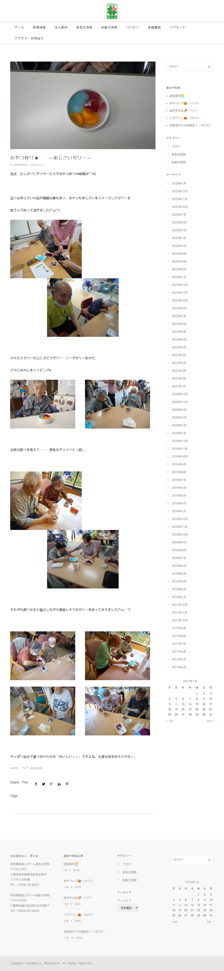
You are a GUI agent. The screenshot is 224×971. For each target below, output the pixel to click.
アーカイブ (124, 901)
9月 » (210, 721)
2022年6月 (179, 324)
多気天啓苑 (84, 27)
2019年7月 (179, 480)
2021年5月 (179, 355)
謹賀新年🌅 (177, 96)
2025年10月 (180, 207)
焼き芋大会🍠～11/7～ (184, 110)
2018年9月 (179, 542)
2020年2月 (179, 425)
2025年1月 (179, 238)
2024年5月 (179, 246)
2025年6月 (179, 222)
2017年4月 (179, 667)
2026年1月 (179, 183)
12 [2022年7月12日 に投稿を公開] (176, 704)
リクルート (178, 27)
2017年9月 (179, 628)
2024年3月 (179, 261)
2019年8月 (179, 472)
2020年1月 (179, 433)
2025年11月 (180, 199)
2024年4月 (179, 253)
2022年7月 (179, 316)
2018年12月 (180, 519)
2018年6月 (179, 565)
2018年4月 (179, 581)
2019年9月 (179, 464)
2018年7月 (179, 558)
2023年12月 (180, 285)
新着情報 (39, 27)
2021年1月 (179, 386)
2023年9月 (179, 308)
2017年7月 (179, 643)
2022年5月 (179, 331)
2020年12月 (180, 394)
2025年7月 (179, 214)
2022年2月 (179, 347)
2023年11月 (180, 292)
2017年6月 (179, 651)
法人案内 (61, 27)
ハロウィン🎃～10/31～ (185, 118)
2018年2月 (179, 589)
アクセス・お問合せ (29, 38)
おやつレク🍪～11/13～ (185, 103)
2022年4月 (179, 339)
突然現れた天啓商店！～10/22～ (191, 125)
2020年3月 (179, 417)
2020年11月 (180, 402)
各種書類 (154, 27)
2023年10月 (180, 300)
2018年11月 (180, 526)
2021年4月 (179, 363)
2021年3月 (179, 370)
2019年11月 (180, 448)
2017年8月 (179, 636)
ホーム (19, 27)
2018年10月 (180, 534)
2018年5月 (179, 573)
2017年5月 (179, 659)
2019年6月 (179, 487)
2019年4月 (179, 503)
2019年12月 (180, 441)
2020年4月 (179, 409)
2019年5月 (179, 495)
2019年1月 (179, 511)
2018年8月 (179, 550)
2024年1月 (179, 277)
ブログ (24, 768)
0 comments (18, 165)
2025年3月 (179, 230)
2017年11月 (179, 612)
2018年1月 (179, 597)
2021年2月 (179, 378)
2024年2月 (179, 269)
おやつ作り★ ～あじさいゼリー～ (50, 158)
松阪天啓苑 (109, 27)
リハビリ (132, 27)
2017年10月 (180, 620)
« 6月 (169, 721)
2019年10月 (180, 456)
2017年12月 (180, 604)
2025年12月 (180, 191)
